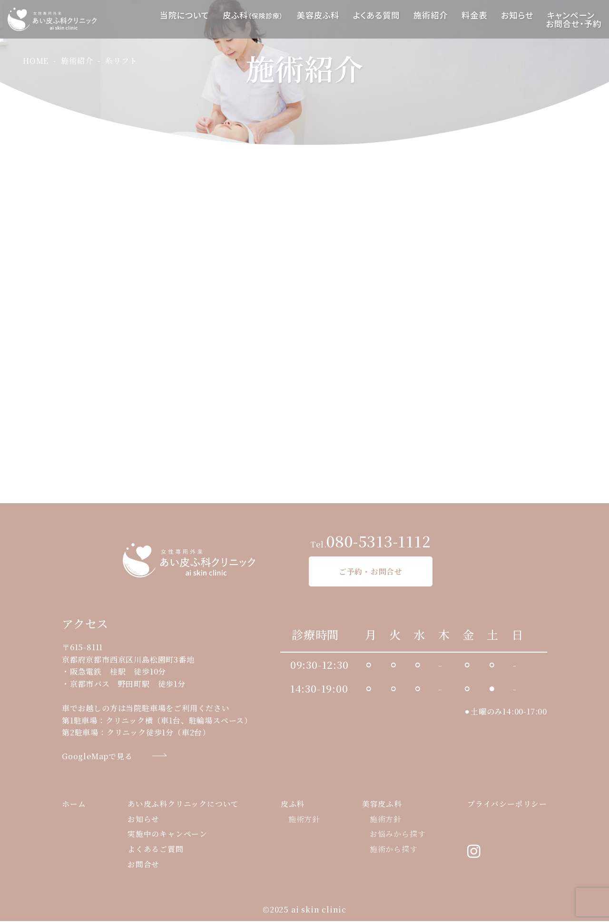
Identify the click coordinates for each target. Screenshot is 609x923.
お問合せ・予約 (573, 24)
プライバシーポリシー (507, 805)
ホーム (74, 805)
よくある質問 (376, 15)
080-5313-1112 (379, 541)
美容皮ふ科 (318, 15)
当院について (184, 15)
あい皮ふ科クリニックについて (183, 805)
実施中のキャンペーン (167, 836)
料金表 (474, 15)
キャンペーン (570, 15)
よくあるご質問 (156, 851)
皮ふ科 (253, 15)
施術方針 (304, 820)
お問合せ (143, 866)
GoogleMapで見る (97, 756)
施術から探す (394, 851)
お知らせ (517, 15)
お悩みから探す (398, 836)
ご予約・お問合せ (371, 571)
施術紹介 (430, 15)
